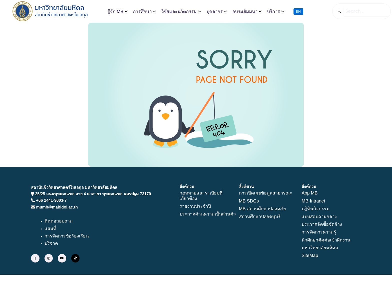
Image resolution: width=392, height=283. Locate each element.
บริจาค (51, 243)
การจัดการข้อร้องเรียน (66, 236)
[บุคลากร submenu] (225, 11)
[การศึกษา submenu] (154, 11)
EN (298, 11)
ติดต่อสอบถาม (58, 221)
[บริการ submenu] (282, 11)
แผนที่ (50, 228)
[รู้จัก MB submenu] (126, 11)
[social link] (35, 258)
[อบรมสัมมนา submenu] (260, 11)
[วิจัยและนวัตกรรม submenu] (200, 11)
